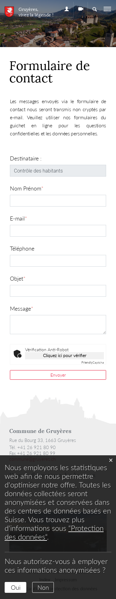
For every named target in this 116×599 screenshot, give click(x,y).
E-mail (18, 218)
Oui (15, 587)
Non (43, 587)
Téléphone (22, 248)
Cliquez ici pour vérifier (64, 355)
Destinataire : (25, 158)
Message (21, 308)
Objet (18, 278)
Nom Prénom (27, 188)
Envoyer (58, 375)
